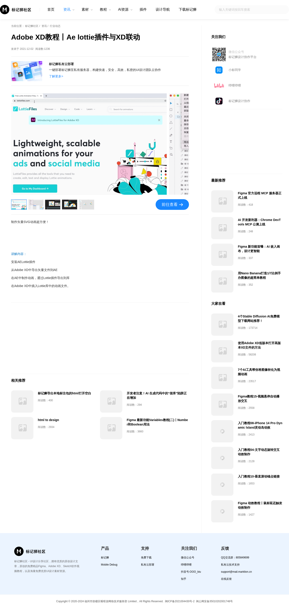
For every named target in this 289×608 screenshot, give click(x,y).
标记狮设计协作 (239, 101)
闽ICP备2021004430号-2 (180, 601)
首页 (50, 9)
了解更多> (56, 76)
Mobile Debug (109, 564)
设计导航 (163, 9)
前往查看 (170, 204)
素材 (85, 9)
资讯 (66, 9)
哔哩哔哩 (235, 85)
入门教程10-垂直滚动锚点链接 (259, 476)
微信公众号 (187, 557)
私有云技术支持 (230, 564)
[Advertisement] (100, 338)
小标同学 (235, 70)
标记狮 (105, 557)
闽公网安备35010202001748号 (214, 601)
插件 (143, 9)
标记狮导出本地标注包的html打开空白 (64, 393)
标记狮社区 (31, 26)
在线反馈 (226, 578)
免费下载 (146, 557)
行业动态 (55, 26)
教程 (103, 9)
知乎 (183, 578)
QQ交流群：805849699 (235, 557)
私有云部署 (147, 564)
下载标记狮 (188, 9)
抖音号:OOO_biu (191, 571)
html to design (48, 420)
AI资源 (123, 9)
